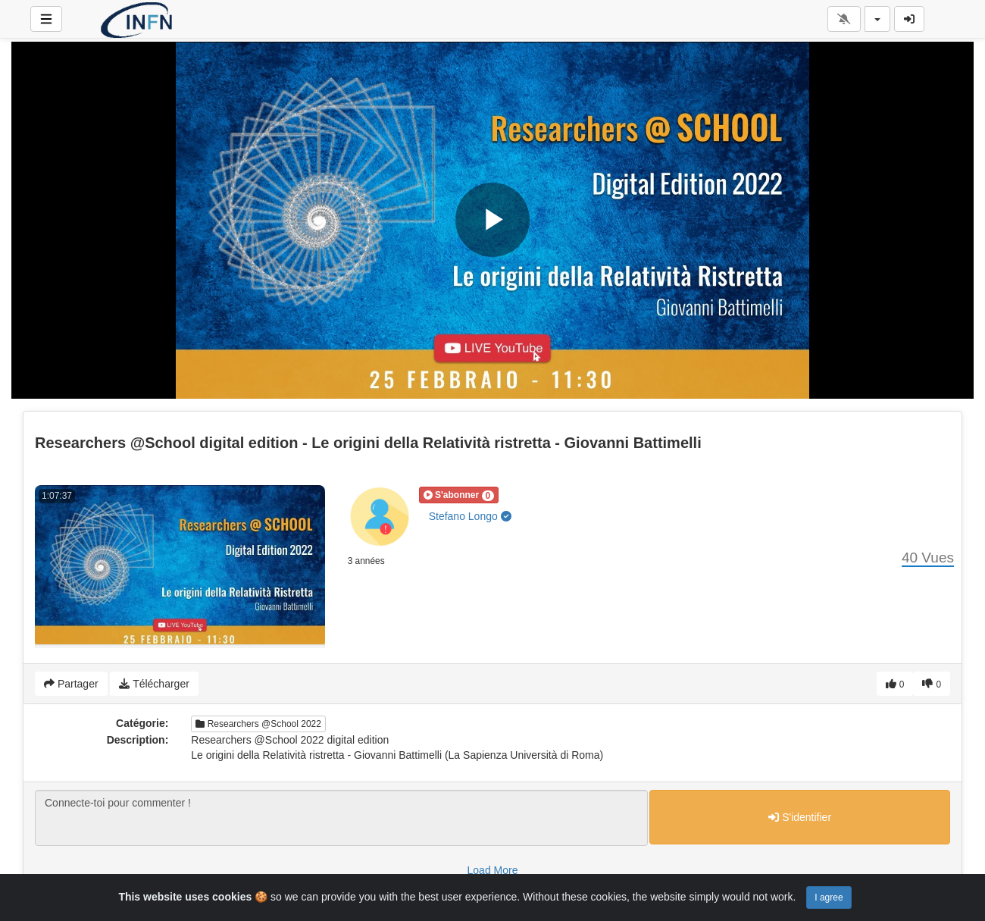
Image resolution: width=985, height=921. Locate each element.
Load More (492, 870)
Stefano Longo (470, 516)
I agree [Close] (829, 897)
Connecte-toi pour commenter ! (341, 818)
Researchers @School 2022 (258, 724)
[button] (459, 495)
